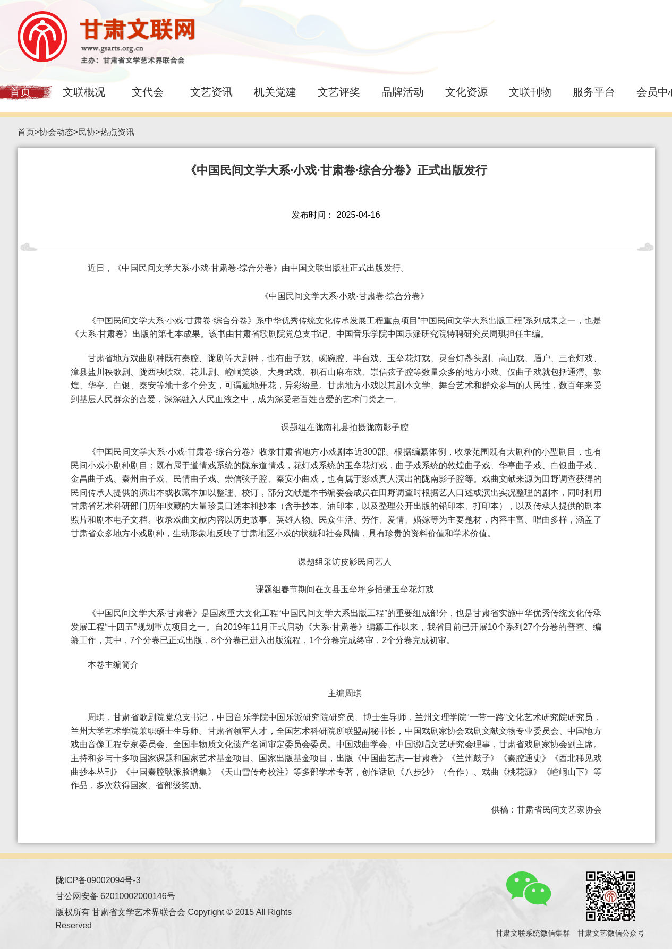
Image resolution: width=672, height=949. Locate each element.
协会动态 (56, 131)
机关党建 (275, 92)
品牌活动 (402, 92)
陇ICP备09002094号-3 (98, 880)
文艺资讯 (211, 92)
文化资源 (466, 92)
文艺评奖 (339, 92)
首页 (26, 131)
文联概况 (84, 92)
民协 (86, 131)
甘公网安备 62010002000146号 (115, 896)
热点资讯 (117, 131)
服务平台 (594, 92)
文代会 (148, 92)
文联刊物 (530, 92)
